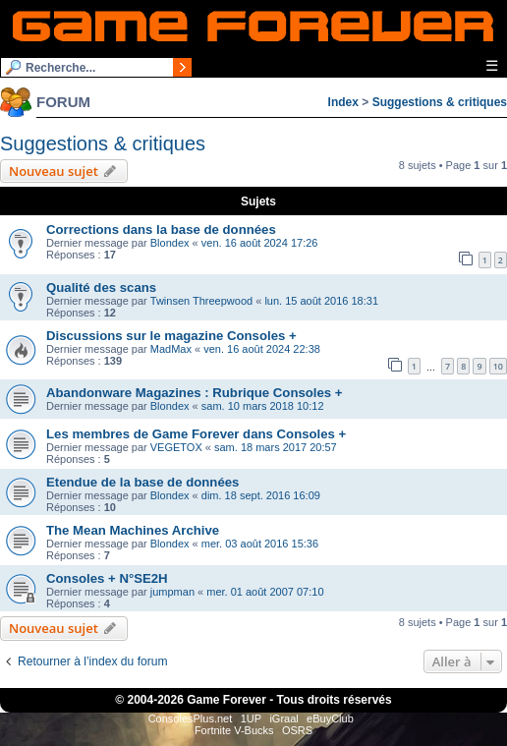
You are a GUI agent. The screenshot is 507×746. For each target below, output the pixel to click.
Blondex (170, 243)
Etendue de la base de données (142, 482)
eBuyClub (330, 718)
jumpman (172, 592)
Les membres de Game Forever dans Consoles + (196, 434)
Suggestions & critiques (439, 102)
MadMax (171, 349)
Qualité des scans (101, 287)
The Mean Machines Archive (132, 530)
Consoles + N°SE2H (107, 578)
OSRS (297, 730)
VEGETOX (176, 447)
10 (498, 366)
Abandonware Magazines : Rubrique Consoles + (194, 392)
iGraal (283, 718)
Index (343, 102)
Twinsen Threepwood (201, 301)
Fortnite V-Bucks (234, 730)
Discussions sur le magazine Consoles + (171, 335)
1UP (251, 718)
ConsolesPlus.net (190, 718)
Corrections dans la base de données (161, 229)
